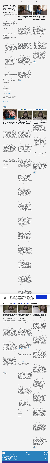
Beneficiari (15, 1)
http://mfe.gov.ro (6, 101)
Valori (29, 1)
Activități (20, 1)
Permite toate (41, 453)
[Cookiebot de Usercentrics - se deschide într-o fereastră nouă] (5, 461)
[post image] (25, 10)
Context (11, 1)
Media (37, 1)
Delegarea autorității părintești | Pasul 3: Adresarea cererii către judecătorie (40, 122)
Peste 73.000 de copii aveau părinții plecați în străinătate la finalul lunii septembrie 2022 (39, 18)
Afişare (39, 461)
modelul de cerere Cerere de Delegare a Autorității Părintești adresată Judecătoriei (39, 156)
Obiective (25, 1)
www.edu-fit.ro (8, 93)
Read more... (5, 107)
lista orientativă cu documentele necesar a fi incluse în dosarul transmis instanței (39, 159)
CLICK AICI (27, 335)
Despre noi (6, 1)
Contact (6, 3)
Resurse (41, 1)
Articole (33, 1)
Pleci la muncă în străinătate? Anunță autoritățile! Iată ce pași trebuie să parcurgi (39, 316)
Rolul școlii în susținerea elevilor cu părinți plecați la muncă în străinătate (25, 18)
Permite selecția (41, 456)
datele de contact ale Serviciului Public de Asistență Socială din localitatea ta (24, 358)
